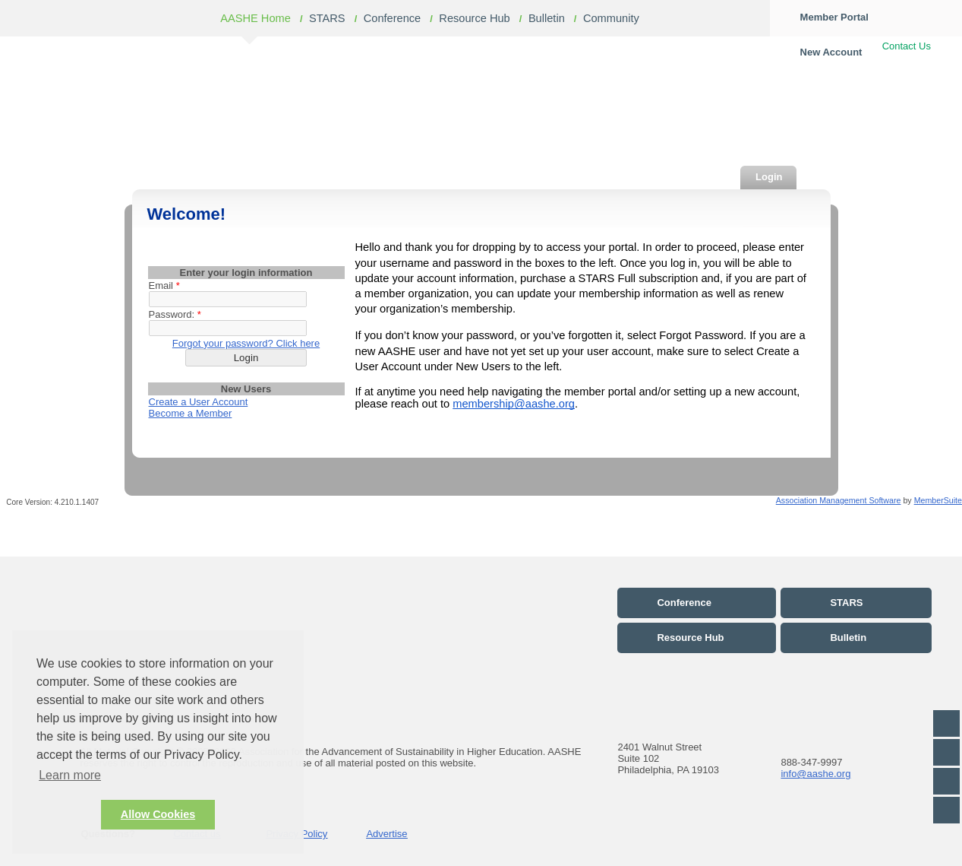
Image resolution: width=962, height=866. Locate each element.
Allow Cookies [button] (158, 814)
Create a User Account (198, 402)
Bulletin (546, 18)
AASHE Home (255, 18)
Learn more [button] (70, 775)
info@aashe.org (815, 773)
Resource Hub (474, 18)
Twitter (946, 752)
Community (611, 18)
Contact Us (906, 46)
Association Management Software (838, 500)
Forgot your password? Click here (246, 343)
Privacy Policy (296, 833)
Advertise (386, 833)
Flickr (946, 810)
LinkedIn (946, 781)
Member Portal (834, 17)
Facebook (946, 723)
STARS (327, 18)
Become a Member (190, 413)
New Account (831, 52)
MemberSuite (938, 500)
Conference (392, 18)
